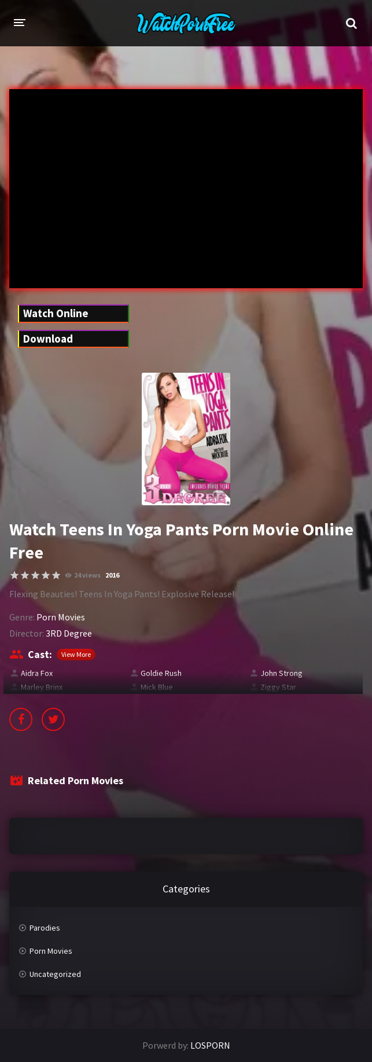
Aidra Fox (37, 673)
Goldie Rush (161, 673)
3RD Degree (69, 633)
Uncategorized (55, 974)
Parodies (45, 928)
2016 (112, 575)
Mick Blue (157, 687)
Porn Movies (60, 617)
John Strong (281, 673)
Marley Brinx (41, 687)
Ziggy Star (278, 687)
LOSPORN (210, 1045)
